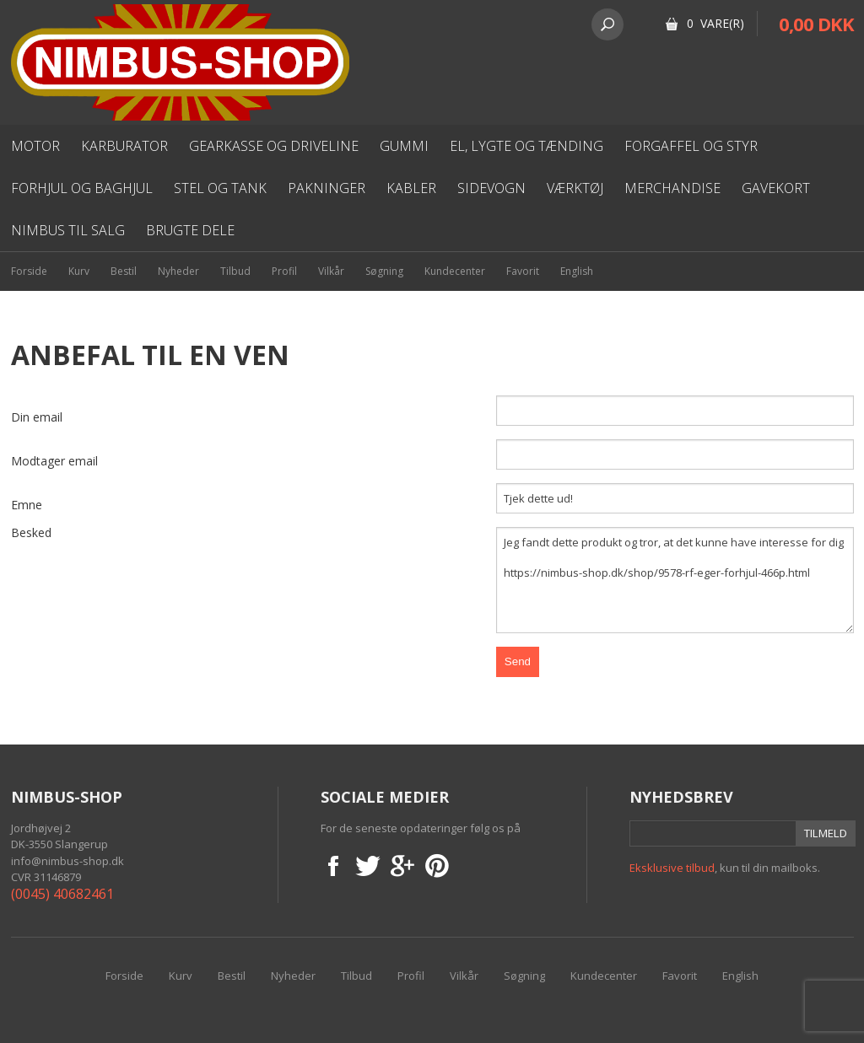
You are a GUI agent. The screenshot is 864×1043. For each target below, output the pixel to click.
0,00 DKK (816, 23)
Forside (29, 271)
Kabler (411, 188)
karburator (124, 146)
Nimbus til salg (68, 230)
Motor (35, 146)
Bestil (124, 271)
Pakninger (326, 188)
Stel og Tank (220, 188)
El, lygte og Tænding (526, 146)
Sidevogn (491, 188)
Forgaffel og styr (691, 146)
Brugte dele (190, 230)
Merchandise (672, 188)
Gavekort (776, 188)
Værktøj (575, 188)
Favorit (522, 271)
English (576, 271)
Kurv (78, 271)
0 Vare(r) (715, 23)
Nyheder (178, 271)
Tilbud (235, 271)
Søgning (384, 271)
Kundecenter (454, 271)
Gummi (404, 146)
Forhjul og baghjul (82, 188)
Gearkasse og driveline (274, 146)
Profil (284, 271)
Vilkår (331, 271)
